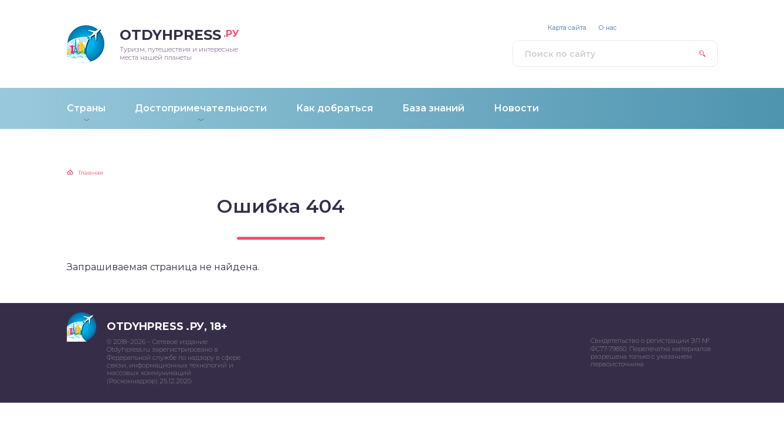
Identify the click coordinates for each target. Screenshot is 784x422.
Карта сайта (567, 28)
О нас (607, 28)
